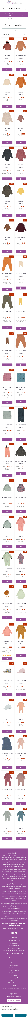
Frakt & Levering (14, 963)
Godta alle (20, 1015)
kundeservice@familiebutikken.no (14, 953)
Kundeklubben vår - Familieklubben (14, 983)
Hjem (9, 19)
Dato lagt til (6, 34)
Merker (12, 19)
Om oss (14, 960)
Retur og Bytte (14, 965)
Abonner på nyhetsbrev (14, 1000)
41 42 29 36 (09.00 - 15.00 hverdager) (15, 951)
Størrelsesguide (14, 978)
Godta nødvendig (7, 1015)
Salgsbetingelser (14, 973)
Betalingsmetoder (14, 970)
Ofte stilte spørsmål (14, 968)
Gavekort (14, 985)
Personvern (14, 975)
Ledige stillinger (14, 980)
